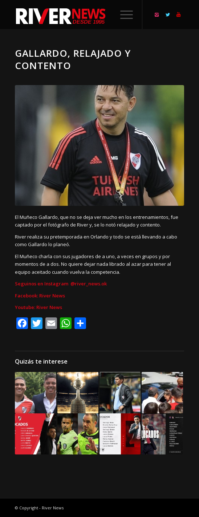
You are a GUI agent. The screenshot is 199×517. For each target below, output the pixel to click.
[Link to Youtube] (178, 14)
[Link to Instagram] (156, 14)
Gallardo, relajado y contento (73, 59)
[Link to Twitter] (167, 14)
